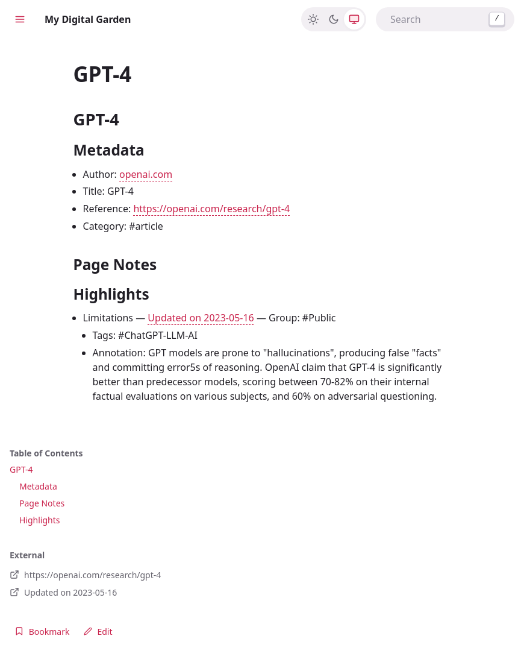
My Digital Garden (88, 19)
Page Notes (41, 503)
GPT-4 (21, 469)
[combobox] (445, 19)
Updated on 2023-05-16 (201, 317)
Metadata (38, 486)
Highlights (39, 520)
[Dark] (333, 19)
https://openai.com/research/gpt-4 (211, 208)
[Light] (313, 19)
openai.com (145, 174)
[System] (354, 19)
